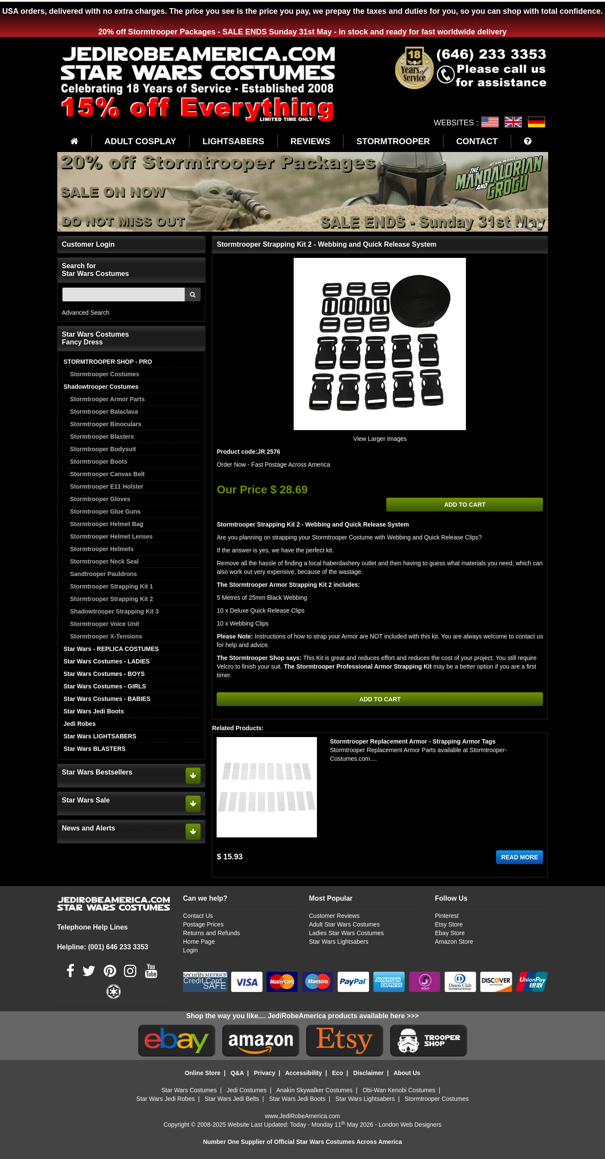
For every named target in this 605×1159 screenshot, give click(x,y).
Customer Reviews (334, 915)
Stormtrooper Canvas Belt (107, 474)
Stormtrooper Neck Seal (104, 561)
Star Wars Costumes (189, 1090)
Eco (337, 1072)
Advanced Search (86, 312)
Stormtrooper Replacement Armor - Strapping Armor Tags (413, 741)
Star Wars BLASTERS (95, 748)
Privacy (264, 1072)
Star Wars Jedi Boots (94, 711)
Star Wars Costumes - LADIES (107, 661)
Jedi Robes (80, 723)
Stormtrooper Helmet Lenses (111, 536)
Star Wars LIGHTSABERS (100, 736)
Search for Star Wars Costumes (95, 269)
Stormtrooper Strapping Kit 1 (111, 586)
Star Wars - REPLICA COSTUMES (111, 648)
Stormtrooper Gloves (100, 499)
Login (190, 950)
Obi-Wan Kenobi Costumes (399, 1090)
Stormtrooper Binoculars (106, 424)
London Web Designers (410, 1124)
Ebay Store (450, 933)
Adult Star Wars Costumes (344, 924)
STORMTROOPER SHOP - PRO (108, 361)
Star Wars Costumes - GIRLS (105, 686)
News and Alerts (88, 828)
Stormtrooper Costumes (105, 374)
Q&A (237, 1072)
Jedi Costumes (247, 1090)
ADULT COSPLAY (141, 141)
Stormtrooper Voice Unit (105, 623)
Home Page (199, 941)
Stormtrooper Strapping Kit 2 (111, 598)
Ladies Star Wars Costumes (346, 933)
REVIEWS (310, 141)
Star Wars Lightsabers (338, 941)
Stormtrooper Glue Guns (105, 511)
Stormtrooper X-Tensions (106, 636)
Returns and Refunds (211, 933)
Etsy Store (449, 924)
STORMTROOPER (393, 141)
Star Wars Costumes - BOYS (104, 673)
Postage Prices (203, 924)
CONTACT (477, 141)
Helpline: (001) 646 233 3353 (103, 947)
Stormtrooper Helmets (102, 548)
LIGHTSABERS (233, 141)
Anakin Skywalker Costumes (314, 1090)
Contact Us (198, 915)
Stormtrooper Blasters (102, 436)
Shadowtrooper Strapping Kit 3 (114, 611)
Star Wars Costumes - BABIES (107, 698)
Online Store (202, 1072)
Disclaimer (368, 1072)
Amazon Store (454, 941)
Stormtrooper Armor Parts (107, 399)
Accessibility (303, 1072)
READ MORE (519, 857)
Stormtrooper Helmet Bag (106, 524)
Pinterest (447, 915)
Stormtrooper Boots (98, 461)
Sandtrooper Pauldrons (103, 573)
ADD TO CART (464, 504)
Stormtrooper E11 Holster (106, 486)
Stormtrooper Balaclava (104, 411)
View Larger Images (379, 438)
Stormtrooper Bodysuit (103, 449)
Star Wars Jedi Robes (166, 1098)
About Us (407, 1072)
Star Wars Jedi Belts (232, 1098)
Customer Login (88, 244)
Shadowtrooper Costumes (101, 386)
